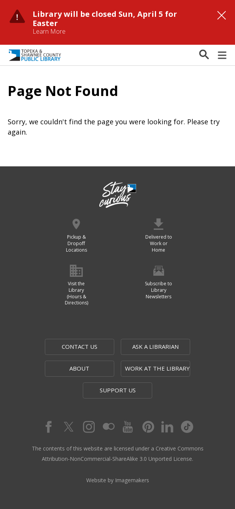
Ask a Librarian (155, 346)
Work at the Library (157, 368)
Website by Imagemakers (117, 480)
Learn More (49, 31)
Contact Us (79, 346)
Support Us (118, 390)
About (79, 368)
